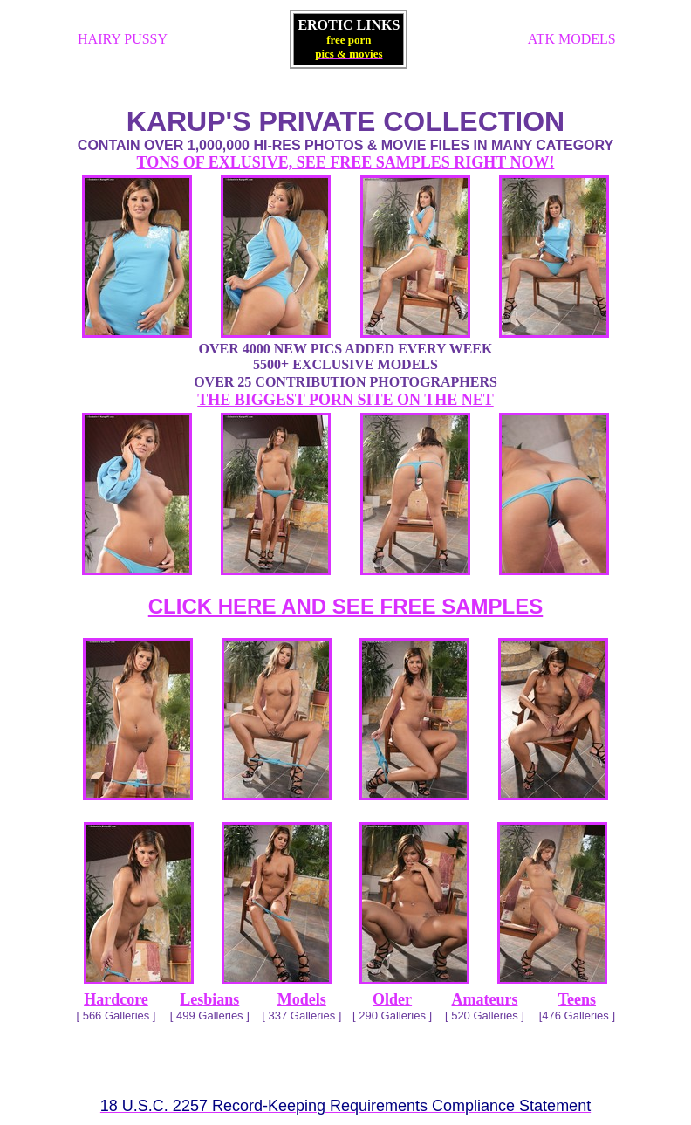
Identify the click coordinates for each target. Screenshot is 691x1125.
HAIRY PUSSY (123, 38)
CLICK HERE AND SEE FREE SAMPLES (346, 606)
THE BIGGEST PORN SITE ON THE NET (345, 399)
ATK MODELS (572, 38)
